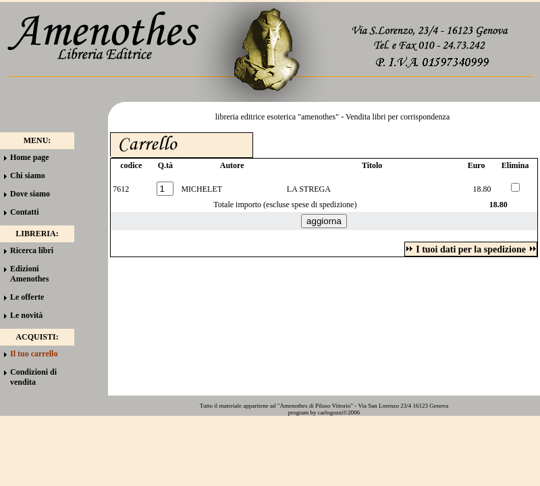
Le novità (26, 315)
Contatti (24, 212)
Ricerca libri (31, 250)
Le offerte (27, 297)
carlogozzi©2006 (339, 412)
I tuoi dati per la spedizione (471, 249)
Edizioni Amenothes (29, 274)
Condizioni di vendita (33, 377)
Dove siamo (30, 193)
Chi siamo (27, 175)
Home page (29, 157)
